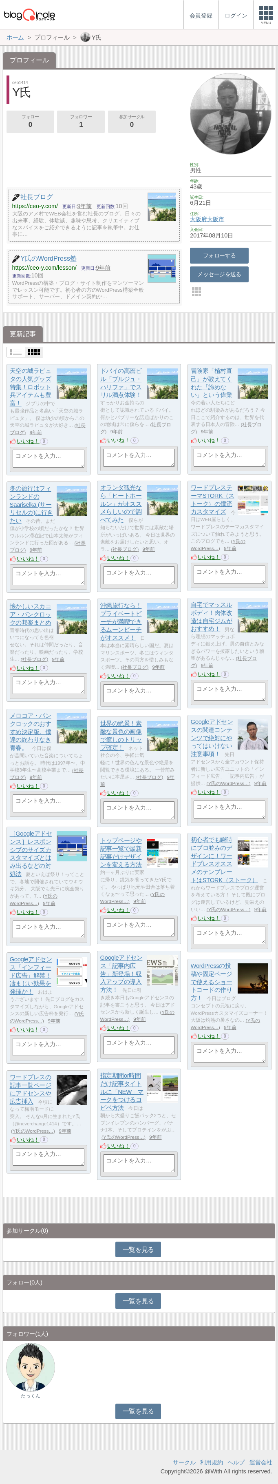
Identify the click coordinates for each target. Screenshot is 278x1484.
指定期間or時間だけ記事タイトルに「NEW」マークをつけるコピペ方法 (121, 1091)
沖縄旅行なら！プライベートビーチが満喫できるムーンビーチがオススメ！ (121, 621)
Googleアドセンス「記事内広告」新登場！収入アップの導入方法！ (121, 974)
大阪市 (215, 219)
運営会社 (260, 1462)
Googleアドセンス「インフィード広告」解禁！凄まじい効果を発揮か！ (31, 975)
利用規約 (211, 1462)
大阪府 (198, 219)
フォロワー (81, 122)
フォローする (219, 255)
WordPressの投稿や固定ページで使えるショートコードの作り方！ (211, 982)
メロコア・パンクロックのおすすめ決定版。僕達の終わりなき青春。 (30, 732)
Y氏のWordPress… (228, 783)
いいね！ (28, 441)
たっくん (30, 1395)
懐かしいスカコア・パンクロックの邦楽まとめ (30, 614)
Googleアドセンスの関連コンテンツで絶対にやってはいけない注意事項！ (212, 738)
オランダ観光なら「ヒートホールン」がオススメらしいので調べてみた (121, 504)
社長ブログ (125, 549)
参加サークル (131, 122)
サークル (184, 1462)
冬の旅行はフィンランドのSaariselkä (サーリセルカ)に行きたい (31, 504)
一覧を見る (138, 1249)
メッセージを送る (219, 274)
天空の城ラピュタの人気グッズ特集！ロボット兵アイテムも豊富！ (30, 387)
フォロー (30, 122)
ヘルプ (236, 1462)
